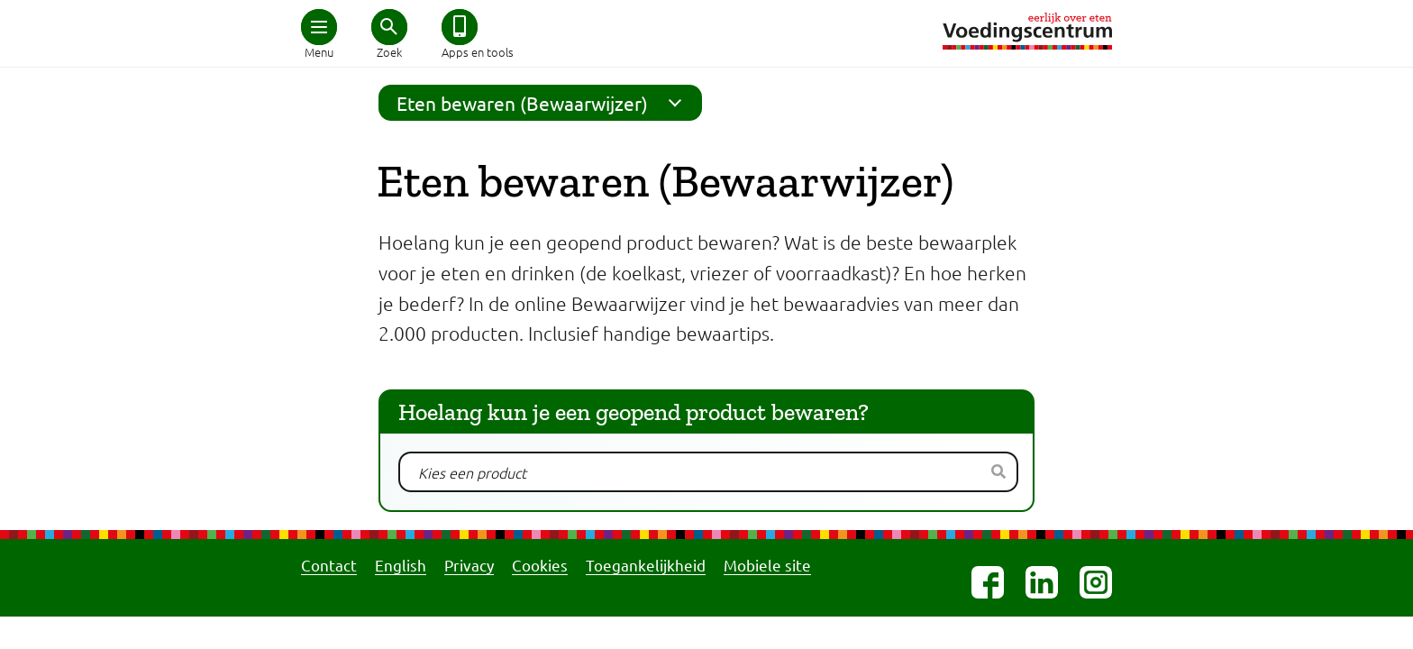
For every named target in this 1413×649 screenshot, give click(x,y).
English (400, 564)
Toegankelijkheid (646, 564)
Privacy (469, 564)
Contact (329, 564)
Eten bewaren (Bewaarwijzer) (545, 103)
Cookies (540, 564)
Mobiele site (767, 564)
